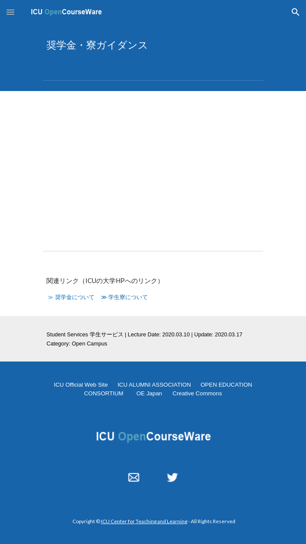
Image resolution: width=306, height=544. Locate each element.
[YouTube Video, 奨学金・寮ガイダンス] (153, 164)
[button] (10, 12)
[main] (153, 45)
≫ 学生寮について (124, 297)
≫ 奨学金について (71, 297)
